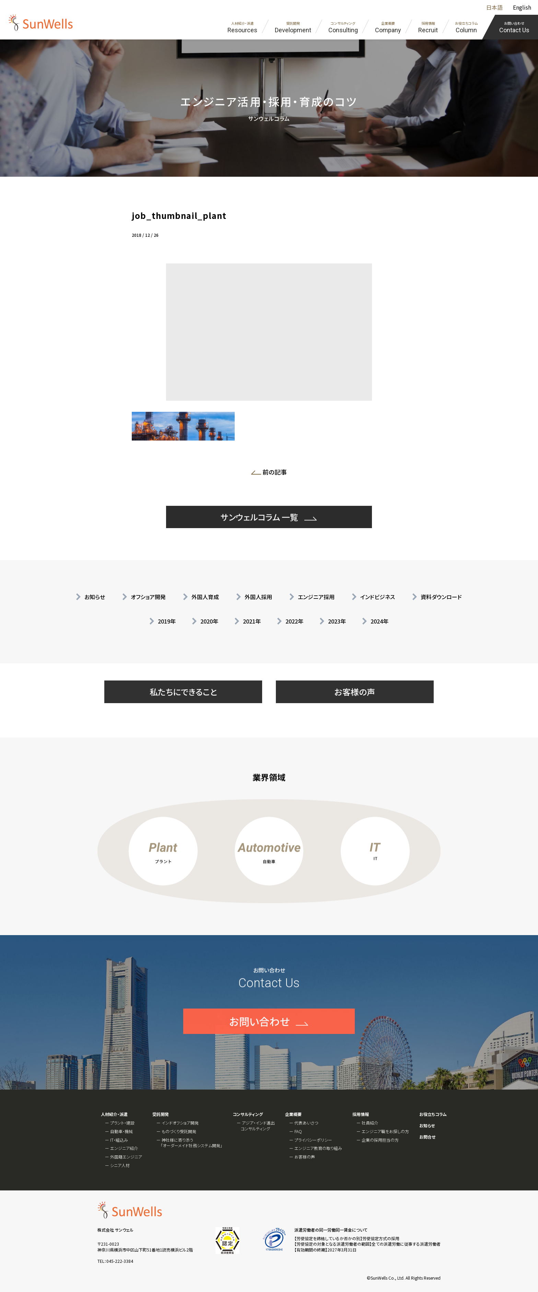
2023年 (337, 621)
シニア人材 (120, 1165)
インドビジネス (377, 597)
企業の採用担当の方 (380, 1140)
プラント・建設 (122, 1123)
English (522, 7)
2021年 (252, 621)
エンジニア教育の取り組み (318, 1148)
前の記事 (271, 473)
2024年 (379, 621)
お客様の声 (355, 692)
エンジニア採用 (316, 597)
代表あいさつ (306, 1123)
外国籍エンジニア (126, 1157)
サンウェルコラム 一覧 (259, 541)
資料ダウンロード (441, 597)
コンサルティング (248, 1114)
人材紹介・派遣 (114, 1114)
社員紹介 (370, 1123)
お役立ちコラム (433, 1114)
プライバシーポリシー (313, 1140)
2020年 (209, 621)
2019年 (167, 621)
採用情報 (360, 1114)
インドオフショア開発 (180, 1123)
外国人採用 (258, 597)
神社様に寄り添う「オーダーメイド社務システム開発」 (191, 1143)
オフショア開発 (148, 597)
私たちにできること (183, 692)
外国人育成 (205, 597)
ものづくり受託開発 (179, 1131)
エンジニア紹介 (124, 1148)
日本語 (494, 7)
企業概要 (293, 1114)
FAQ (298, 1131)
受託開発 (160, 1114)
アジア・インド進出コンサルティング (258, 1125)
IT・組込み (119, 1140)
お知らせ (94, 597)
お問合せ (427, 1137)
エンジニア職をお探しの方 (385, 1131)
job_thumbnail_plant (179, 215)
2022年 (294, 621)
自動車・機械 (121, 1131)
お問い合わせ (259, 1044)
